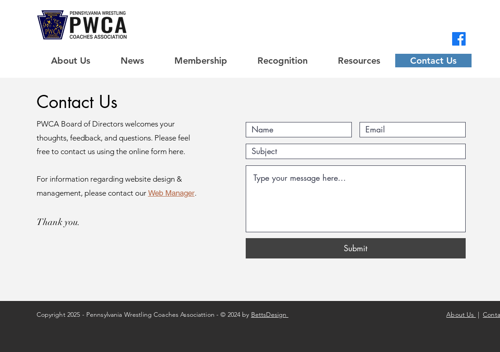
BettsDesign (270, 314)
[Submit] (356, 248)
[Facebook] (459, 39)
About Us (461, 314)
